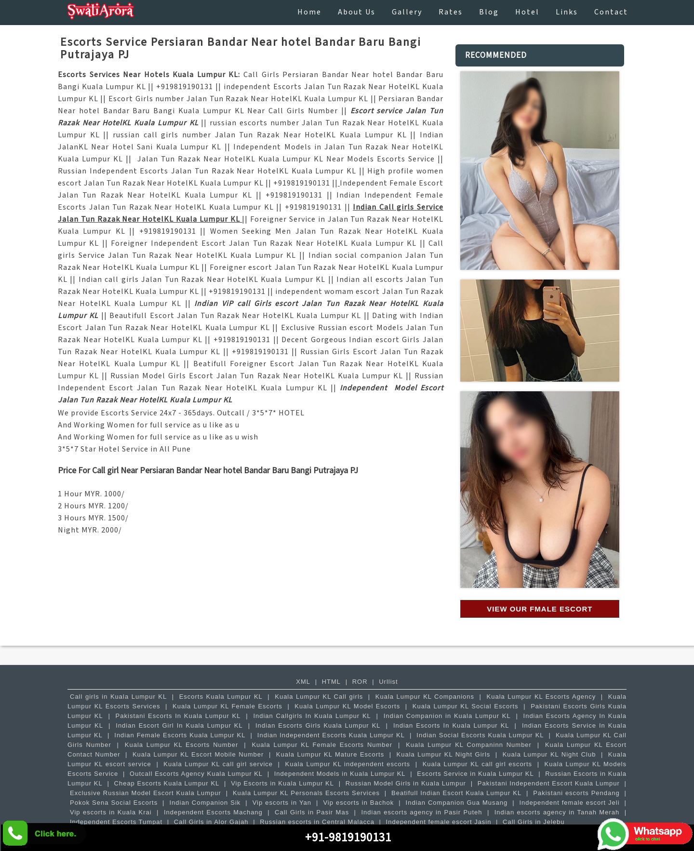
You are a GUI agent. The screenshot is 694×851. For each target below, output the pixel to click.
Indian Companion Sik (204, 802)
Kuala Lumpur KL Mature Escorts (330, 754)
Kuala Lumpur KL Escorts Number (182, 744)
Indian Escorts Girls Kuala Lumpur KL (318, 725)
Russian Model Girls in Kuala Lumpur (406, 783)
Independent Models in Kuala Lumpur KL (340, 773)
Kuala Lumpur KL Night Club (549, 754)
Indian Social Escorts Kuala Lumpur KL (480, 735)
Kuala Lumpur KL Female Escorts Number (322, 744)
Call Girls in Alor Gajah (211, 821)
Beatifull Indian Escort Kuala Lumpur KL (456, 793)
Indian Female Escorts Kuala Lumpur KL (179, 735)
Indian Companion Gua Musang (457, 802)
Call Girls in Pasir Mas (312, 812)
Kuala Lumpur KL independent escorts (348, 764)
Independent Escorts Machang (213, 812)
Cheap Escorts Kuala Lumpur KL (167, 783)
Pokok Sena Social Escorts (114, 802)
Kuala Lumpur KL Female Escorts (227, 706)
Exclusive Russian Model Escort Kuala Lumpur (145, 793)
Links (567, 12)
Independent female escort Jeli (569, 802)
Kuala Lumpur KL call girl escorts (477, 764)
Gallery (407, 12)
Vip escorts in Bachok (358, 802)
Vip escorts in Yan (282, 802)
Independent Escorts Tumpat (116, 821)
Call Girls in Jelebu (533, 821)
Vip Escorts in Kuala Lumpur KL (282, 783)
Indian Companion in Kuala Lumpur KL (447, 715)
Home (309, 12)
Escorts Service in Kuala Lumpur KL (475, 773)
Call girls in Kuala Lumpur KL (118, 696)
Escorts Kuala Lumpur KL (221, 696)
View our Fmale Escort (539, 609)
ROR (360, 681)
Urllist (388, 681)
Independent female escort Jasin (439, 821)
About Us (356, 12)
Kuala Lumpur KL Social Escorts (466, 706)
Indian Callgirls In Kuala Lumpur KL (312, 715)
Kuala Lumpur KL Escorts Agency (541, 696)
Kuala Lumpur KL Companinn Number (469, 744)
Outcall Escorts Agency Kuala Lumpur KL (196, 773)
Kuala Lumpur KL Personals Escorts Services (306, 793)
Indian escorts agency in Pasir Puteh (421, 812)
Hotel (527, 12)
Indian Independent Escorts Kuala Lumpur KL (331, 735)
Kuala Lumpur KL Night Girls (444, 754)
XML (303, 681)
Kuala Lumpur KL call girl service (218, 764)
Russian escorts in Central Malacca (317, 821)
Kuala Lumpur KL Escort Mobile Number (198, 754)
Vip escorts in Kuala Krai (111, 812)
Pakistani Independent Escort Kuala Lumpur (549, 783)
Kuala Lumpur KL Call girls (319, 696)
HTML (331, 681)
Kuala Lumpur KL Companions (424, 696)
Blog (489, 12)
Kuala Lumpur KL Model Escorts (347, 706)
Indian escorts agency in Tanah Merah (557, 812)
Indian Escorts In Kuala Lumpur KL (451, 725)
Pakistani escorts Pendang (576, 793)
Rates (451, 12)
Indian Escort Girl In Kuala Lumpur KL (179, 725)
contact (611, 12)
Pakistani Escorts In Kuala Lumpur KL (178, 715)
